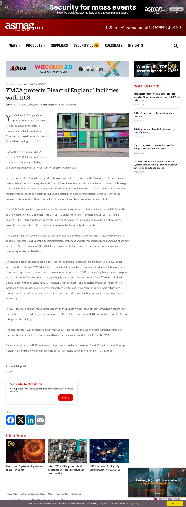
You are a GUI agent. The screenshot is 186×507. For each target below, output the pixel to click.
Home (18, 84)
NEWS (14, 45)
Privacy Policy (12, 494)
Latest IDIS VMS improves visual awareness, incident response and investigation (66, 470)
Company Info (62, 494)
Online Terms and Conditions (32, 494)
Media (50, 494)
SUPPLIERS (59, 45)
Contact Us (76, 494)
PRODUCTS (35, 45)
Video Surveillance (67, 104)
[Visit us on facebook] (106, 27)
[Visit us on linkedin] (115, 27)
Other (9, 371)
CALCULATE (113, 45)
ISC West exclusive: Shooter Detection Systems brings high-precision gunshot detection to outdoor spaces (155, 164)
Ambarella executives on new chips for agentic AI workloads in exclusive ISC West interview (157, 97)
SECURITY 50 (83, 45)
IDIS (55, 104)
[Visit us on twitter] (111, 27)
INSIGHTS (135, 45)
